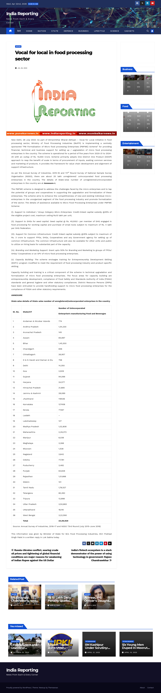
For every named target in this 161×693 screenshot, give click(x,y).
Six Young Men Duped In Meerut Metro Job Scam (134, 648)
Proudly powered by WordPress (19, 688)
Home (29, 31)
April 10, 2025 (131, 652)
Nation (42, 31)
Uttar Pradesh (128, 641)
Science (114, 31)
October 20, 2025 (21, 652)
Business (83, 31)
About (142, 688)
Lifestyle (99, 31)
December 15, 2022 (147, 157)
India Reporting (22, 13)
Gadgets (129, 31)
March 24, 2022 (127, 120)
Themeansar (53, 688)
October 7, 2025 (57, 652)
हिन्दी (19, 31)
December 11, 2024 (128, 83)
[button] (148, 31)
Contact (150, 688)
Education (15, 641)
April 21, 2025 (93, 652)
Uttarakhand (90, 641)
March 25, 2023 (127, 157)
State (54, 31)
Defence (68, 31)
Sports (51, 641)
